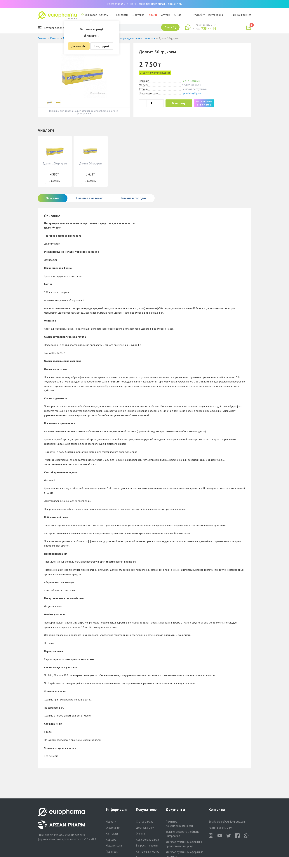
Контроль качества (147, 851)
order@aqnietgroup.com (231, 821)
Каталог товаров (52, 28)
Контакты (122, 15)
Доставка (138, 15)
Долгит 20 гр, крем (90, 163)
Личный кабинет (241, 15)
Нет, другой (101, 46)
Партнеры (112, 851)
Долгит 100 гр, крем (55, 163)
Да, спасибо (78, 46)
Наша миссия (114, 845)
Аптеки (165, 15)
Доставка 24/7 (145, 827)
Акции (153, 15)
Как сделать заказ (147, 839)
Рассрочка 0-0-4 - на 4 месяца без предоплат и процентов (144, 4)
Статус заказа (215, 14)
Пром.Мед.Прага (191, 93)
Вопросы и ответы (147, 845)
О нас (177, 15)
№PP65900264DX (60, 835)
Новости (111, 821)
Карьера (111, 839)
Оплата (140, 833)
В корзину (179, 103)
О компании (113, 827)
